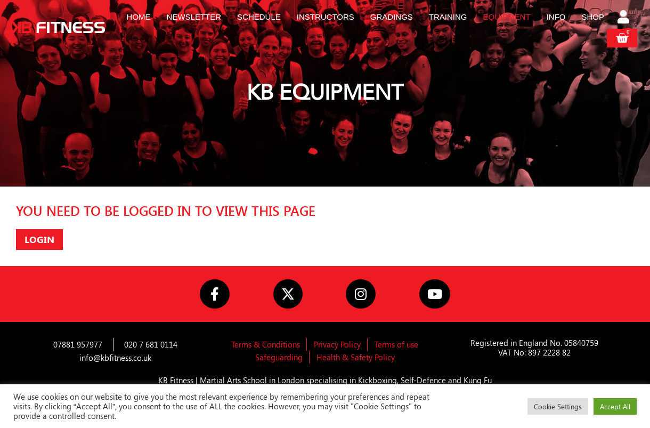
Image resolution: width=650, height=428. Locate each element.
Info (556, 16)
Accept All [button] (615, 406)
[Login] (625, 18)
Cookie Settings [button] (558, 406)
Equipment (507, 16)
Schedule (259, 16)
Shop (593, 16)
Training (448, 16)
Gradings (391, 16)
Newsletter (194, 16)
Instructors (325, 16)
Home (139, 16)
